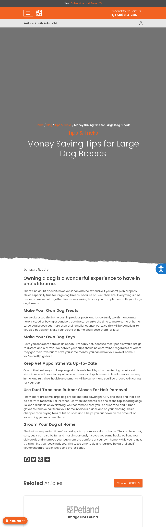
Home (40, 125)
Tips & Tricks (63, 125)
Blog (49, 125)
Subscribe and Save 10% (86, 3)
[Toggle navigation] (28, 13)
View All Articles (128, 483)
